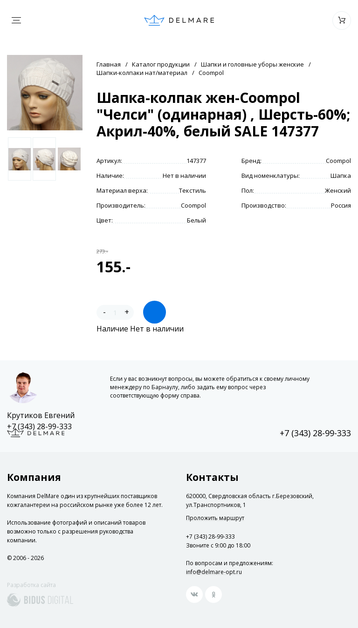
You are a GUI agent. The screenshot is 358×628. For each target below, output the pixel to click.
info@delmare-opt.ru (214, 572)
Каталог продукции (161, 64)
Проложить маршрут (215, 518)
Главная (108, 64)
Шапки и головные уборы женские (252, 64)
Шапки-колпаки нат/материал (141, 72)
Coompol (211, 72)
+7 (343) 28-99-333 (39, 426)
